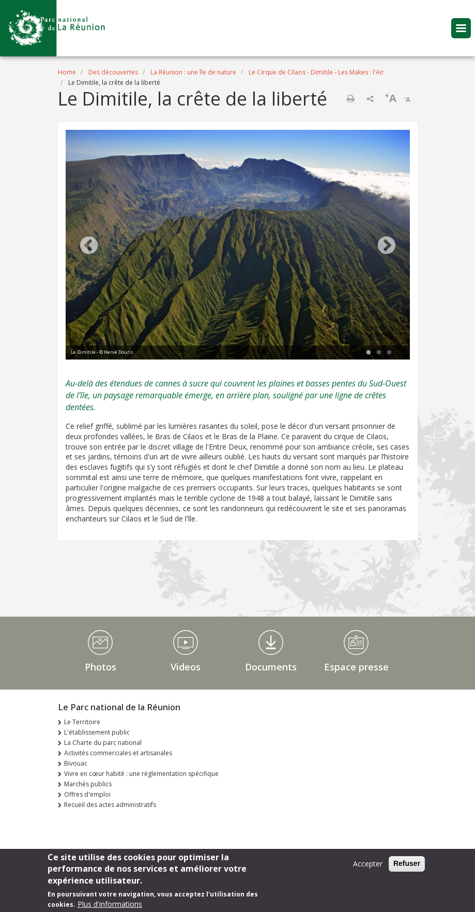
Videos (186, 667)
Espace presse (356, 667)
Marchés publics (88, 784)
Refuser (406, 865)
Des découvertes (113, 72)
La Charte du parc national (103, 742)
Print (350, 98)
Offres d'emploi (87, 794)
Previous (89, 246)
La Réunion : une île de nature (193, 72)
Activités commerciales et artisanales (118, 753)
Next (386, 246)
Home (67, 72)
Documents (271, 667)
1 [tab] (368, 353)
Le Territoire (82, 721)
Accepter (367, 865)
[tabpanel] (238, 246)
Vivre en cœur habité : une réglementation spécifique (141, 773)
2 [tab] (379, 353)
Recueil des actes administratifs (110, 804)
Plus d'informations (110, 905)
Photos (100, 667)
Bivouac (75, 763)
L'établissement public (97, 732)
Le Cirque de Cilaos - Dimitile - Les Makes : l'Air (316, 72)
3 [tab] (389, 353)
